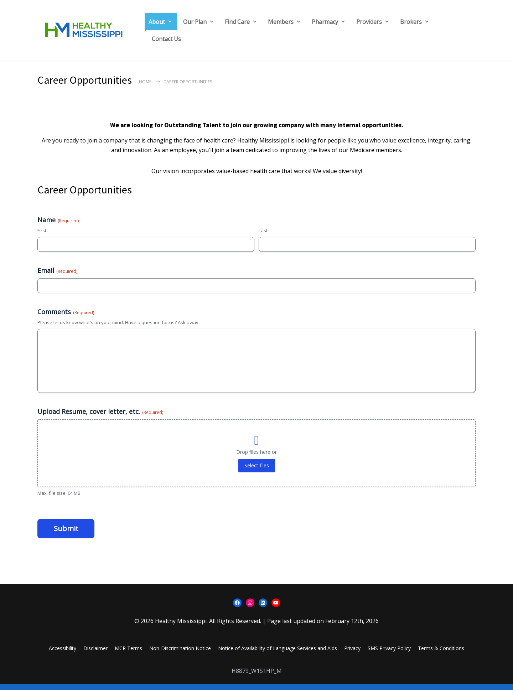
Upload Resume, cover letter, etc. (100, 417)
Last (263, 230)
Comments (65, 317)
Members (281, 22)
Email (57, 273)
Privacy (352, 653)
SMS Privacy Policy (389, 653)
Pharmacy (325, 22)
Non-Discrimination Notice (180, 653)
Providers (369, 22)
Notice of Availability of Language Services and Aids (277, 653)
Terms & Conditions (441, 653)
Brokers (411, 22)
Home (145, 82)
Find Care (237, 22)
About (157, 22)
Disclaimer (95, 653)
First (41, 230)
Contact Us (166, 39)
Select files (256, 471)
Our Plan (195, 22)
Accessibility (62, 653)
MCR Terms (128, 653)
